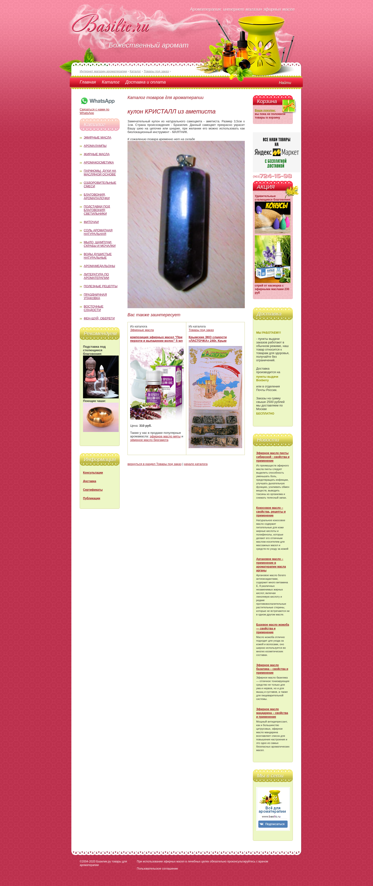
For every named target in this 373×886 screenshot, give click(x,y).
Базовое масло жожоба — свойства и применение (272, 628)
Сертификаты (93, 489)
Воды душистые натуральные (98, 255)
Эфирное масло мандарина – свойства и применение (272, 713)
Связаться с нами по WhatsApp (97, 109)
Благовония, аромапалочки (97, 196)
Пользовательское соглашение (157, 868)
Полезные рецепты (101, 286)
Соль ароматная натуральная (98, 232)
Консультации (93, 472)
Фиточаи (91, 222)
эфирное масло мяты (165, 436)
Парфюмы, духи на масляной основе (100, 172)
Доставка (89, 481)
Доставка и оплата (145, 82)
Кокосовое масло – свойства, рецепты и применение (271, 511)
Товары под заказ (201, 330)
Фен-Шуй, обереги (99, 318)
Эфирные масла (97, 137)
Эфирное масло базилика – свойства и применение (272, 668)
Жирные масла (97, 154)
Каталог (110, 82)
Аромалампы (95, 146)
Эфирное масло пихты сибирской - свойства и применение (273, 456)
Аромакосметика (99, 162)
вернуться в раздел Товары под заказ (155, 464)
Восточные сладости (93, 308)
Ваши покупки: (265, 110)
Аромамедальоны (99, 266)
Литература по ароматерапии (96, 276)
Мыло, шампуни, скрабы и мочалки (100, 243)
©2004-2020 (87, 861)
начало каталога (195, 464)
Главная (88, 82)
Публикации (91, 498)
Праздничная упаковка (95, 296)
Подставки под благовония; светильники (97, 210)
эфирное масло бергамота (149, 440)
